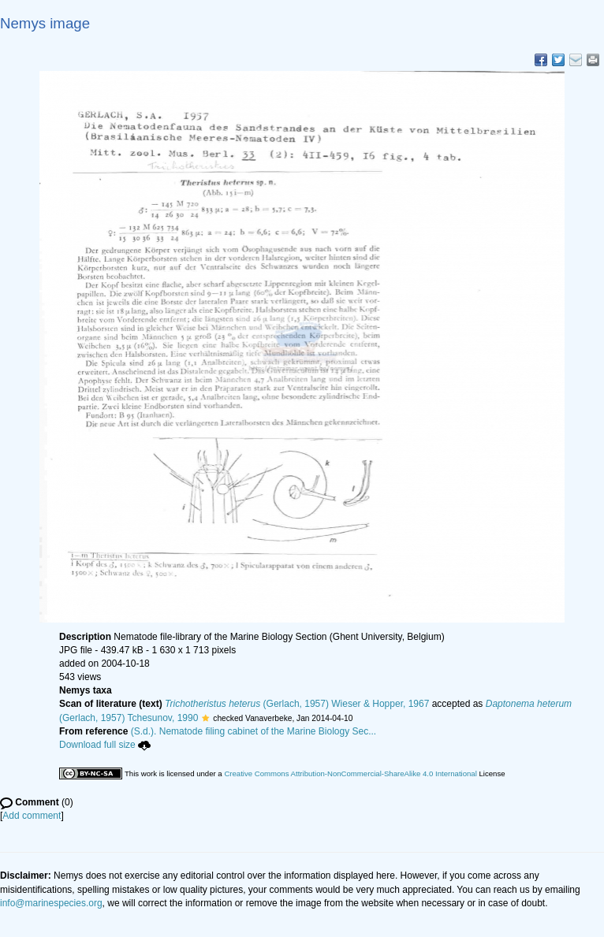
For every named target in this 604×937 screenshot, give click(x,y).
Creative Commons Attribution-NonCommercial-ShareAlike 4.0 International (350, 773)
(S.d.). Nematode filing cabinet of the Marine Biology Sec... (254, 731)
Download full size (105, 744)
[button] (205, 718)
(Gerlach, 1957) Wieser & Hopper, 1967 (297, 703)
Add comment (31, 815)
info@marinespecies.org (51, 903)
